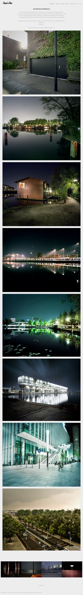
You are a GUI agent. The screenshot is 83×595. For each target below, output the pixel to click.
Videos (62, 4)
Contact (72, 4)
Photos (58, 4)
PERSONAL (52, 4)
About (66, 4)
